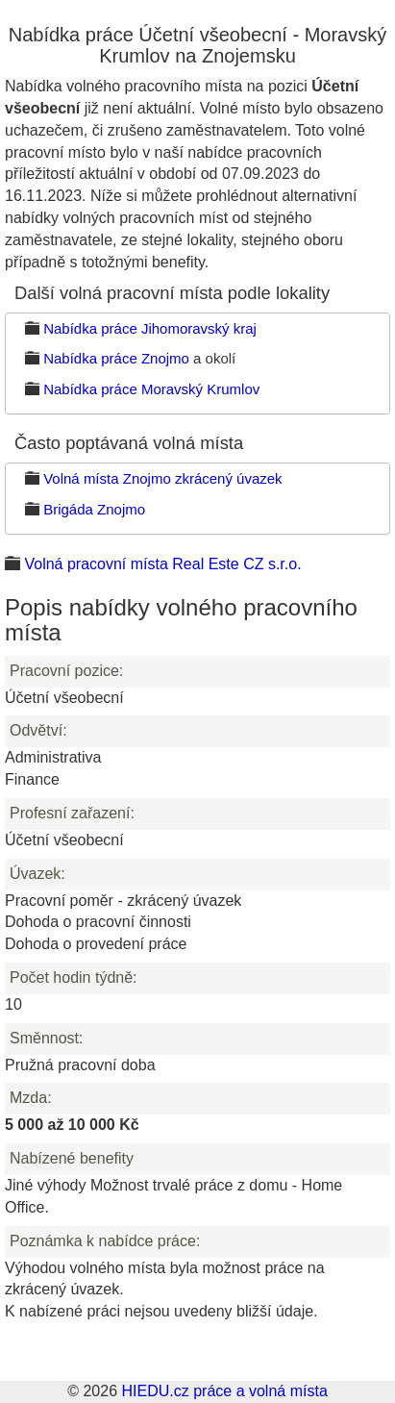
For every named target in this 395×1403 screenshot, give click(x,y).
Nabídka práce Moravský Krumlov (151, 389)
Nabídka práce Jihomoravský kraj (150, 328)
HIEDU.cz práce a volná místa (224, 1391)
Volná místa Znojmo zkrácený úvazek (162, 478)
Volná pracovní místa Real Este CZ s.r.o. (162, 564)
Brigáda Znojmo (94, 509)
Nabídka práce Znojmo (116, 358)
